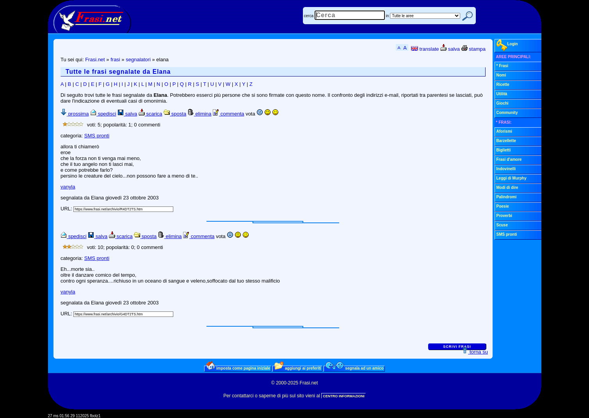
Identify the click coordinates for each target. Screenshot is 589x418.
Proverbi (504, 215)
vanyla (68, 187)
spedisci (103, 114)
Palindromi (506, 197)
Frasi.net (95, 59)
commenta (228, 114)
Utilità (501, 94)
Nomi (501, 75)
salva (450, 49)
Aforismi (504, 131)
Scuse (502, 225)
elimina (200, 114)
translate (425, 49)
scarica (150, 114)
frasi (115, 59)
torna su (475, 352)
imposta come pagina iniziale (238, 368)
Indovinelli (506, 169)
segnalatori (138, 59)
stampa (473, 49)
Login (507, 45)
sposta (175, 114)
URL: (67, 209)
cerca (308, 16)
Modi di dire (507, 187)
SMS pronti (96, 136)
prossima (75, 114)
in (387, 16)
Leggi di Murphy (511, 178)
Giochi (502, 103)
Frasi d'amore (509, 159)
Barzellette (506, 141)
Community (507, 112)
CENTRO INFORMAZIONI (344, 396)
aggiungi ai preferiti (297, 368)
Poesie (502, 206)
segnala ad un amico (355, 368)
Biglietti (503, 150)
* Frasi (502, 66)
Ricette (502, 84)
